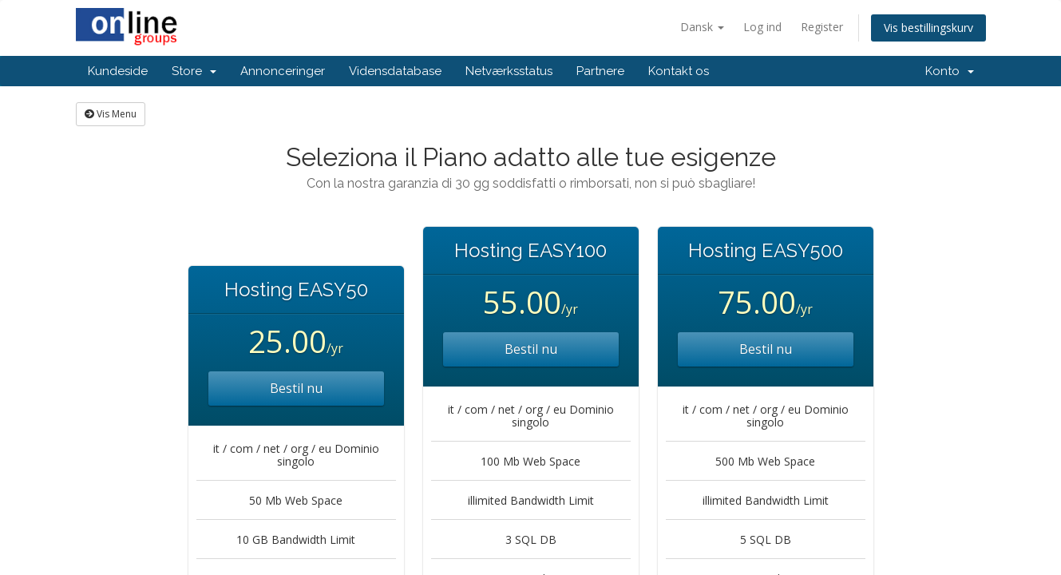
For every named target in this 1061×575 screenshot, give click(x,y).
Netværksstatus (508, 71)
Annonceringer (282, 71)
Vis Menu (111, 114)
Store (194, 71)
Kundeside (118, 71)
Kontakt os (678, 71)
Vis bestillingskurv (928, 27)
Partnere (600, 71)
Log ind (762, 26)
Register (822, 26)
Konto (949, 71)
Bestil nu (296, 388)
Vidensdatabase (395, 71)
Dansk (702, 26)
